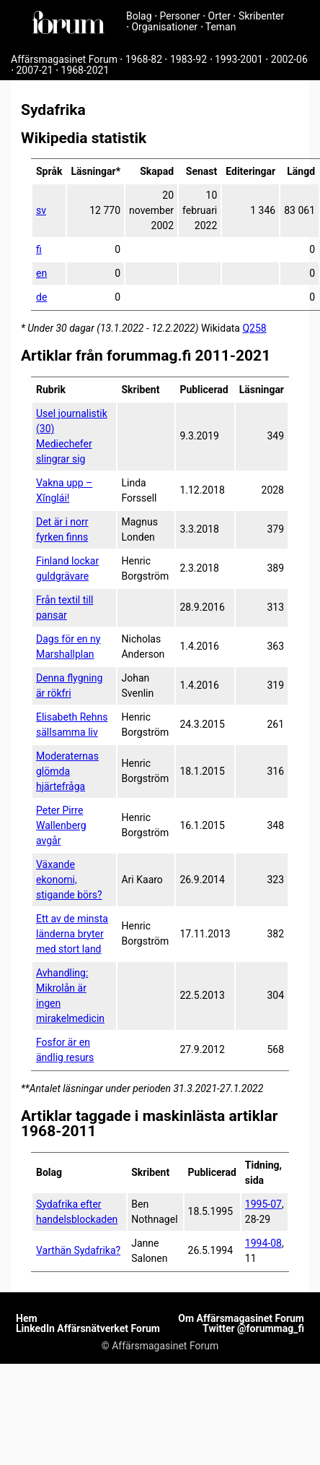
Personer (180, 16)
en (41, 273)
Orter (219, 16)
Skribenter (261, 16)
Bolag (139, 16)
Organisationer (164, 27)
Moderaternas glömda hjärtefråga (67, 771)
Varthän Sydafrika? (78, 1250)
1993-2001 (239, 59)
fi (39, 249)
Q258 (254, 328)
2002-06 (289, 59)
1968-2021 (85, 70)
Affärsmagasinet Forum (64, 59)
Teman (220, 27)
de (41, 297)
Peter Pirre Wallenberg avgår (61, 825)
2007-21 (34, 70)
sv (41, 210)
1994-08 (263, 1243)
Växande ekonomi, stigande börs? (69, 880)
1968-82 (143, 59)
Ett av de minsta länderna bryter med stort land (72, 934)
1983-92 (188, 59)
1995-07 (263, 1204)
